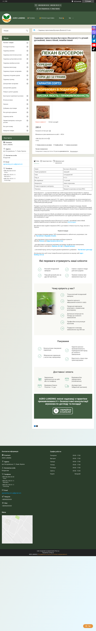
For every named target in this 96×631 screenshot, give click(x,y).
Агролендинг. (72, 222)
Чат (88, 626)
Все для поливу (8, 126)
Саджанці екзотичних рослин (12, 55)
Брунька (54, 246)
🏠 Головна (31, 18)
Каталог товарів (8, 42)
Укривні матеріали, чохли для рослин (12, 121)
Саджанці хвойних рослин (11, 63)
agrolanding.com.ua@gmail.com (13, 164)
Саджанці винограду (9, 67)
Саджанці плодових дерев (11, 75)
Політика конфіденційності (60, 554)
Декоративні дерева (9, 88)
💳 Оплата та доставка (46, 18)
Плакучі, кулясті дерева (10, 92)
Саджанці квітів (8, 116)
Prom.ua (57, 551)
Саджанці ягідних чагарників (12, 71)
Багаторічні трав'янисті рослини (13, 96)
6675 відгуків (77, 1)
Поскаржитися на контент (45, 554)
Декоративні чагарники (10, 83)
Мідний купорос (70, 246)
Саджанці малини (8, 51)
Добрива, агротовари (10, 108)
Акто (59, 246)
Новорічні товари (8, 130)
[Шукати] (27, 30)
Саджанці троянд (8, 79)
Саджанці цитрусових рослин (12, 59)
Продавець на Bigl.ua (48, 552)
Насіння (5, 104)
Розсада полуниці (8, 46)
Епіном (41, 241)
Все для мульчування (10, 112)
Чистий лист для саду (85, 249)
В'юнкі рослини (8, 100)
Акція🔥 (61, 18)
